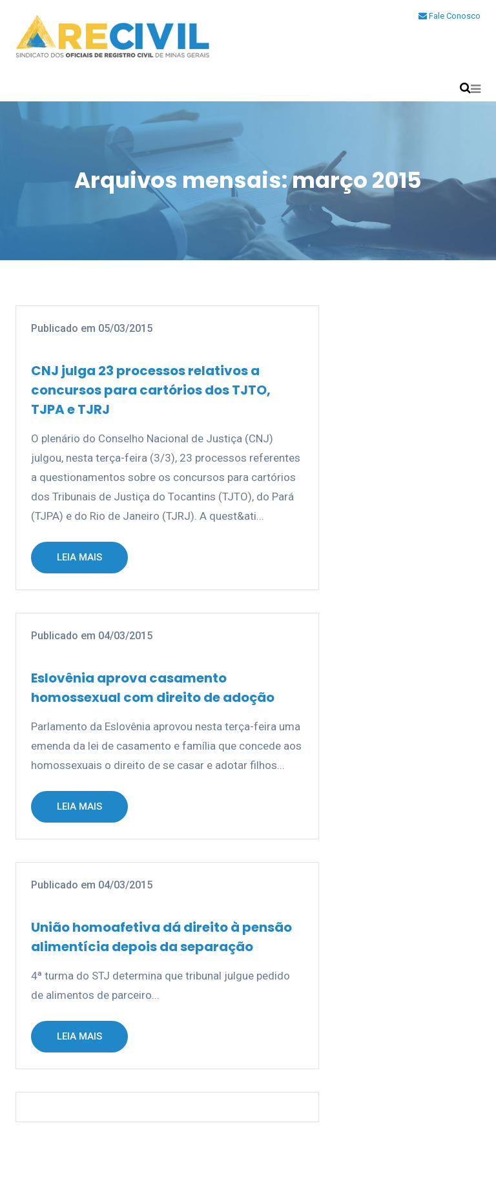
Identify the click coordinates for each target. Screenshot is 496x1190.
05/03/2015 (125, 328)
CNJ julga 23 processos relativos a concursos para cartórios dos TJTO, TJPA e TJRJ (151, 390)
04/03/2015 (125, 636)
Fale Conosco (449, 16)
